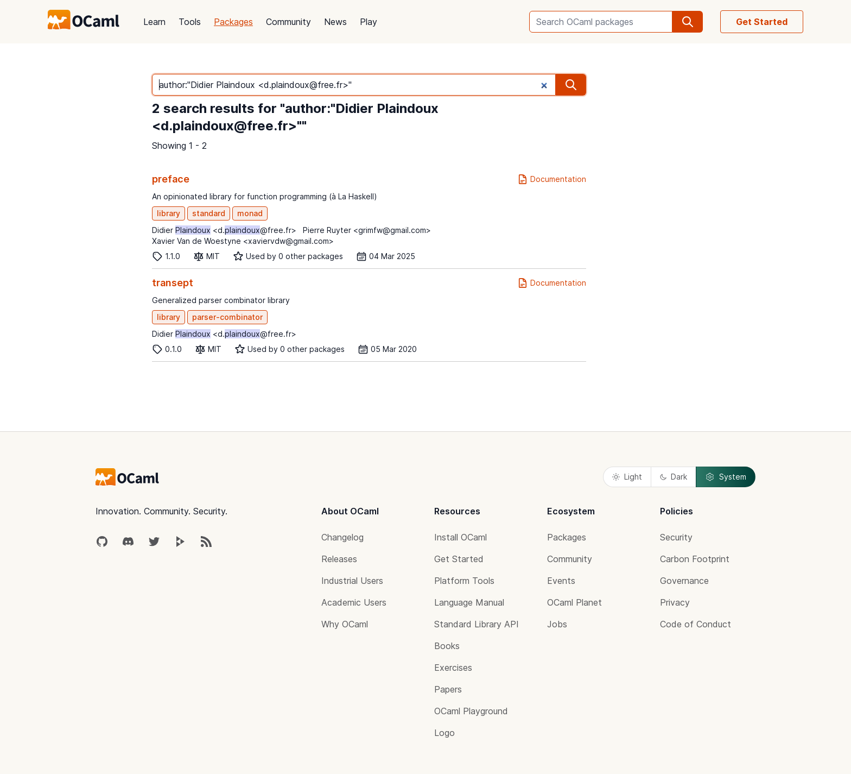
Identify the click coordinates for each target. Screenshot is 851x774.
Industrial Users (352, 580)
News (335, 21)
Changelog (342, 537)
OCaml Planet (574, 602)
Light (627, 476)
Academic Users (353, 602)
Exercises (453, 667)
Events (561, 580)
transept (172, 282)
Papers (448, 689)
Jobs (557, 624)
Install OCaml (460, 537)
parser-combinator (227, 317)
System (725, 477)
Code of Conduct (695, 624)
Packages (233, 21)
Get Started (762, 21)
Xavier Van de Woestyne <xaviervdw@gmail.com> (243, 241)
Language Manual (469, 602)
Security (676, 537)
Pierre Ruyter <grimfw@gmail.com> (367, 230)
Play (368, 21)
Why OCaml (344, 624)
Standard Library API (476, 624)
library (168, 213)
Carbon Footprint (694, 558)
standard (208, 213)
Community (288, 21)
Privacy (675, 602)
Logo (444, 732)
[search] (687, 22)
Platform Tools (464, 580)
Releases (339, 558)
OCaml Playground (471, 711)
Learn (154, 21)
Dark (673, 476)
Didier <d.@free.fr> (224, 230)
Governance (684, 580)
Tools (190, 21)
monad (250, 213)
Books (447, 645)
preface (170, 179)
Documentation (551, 179)
